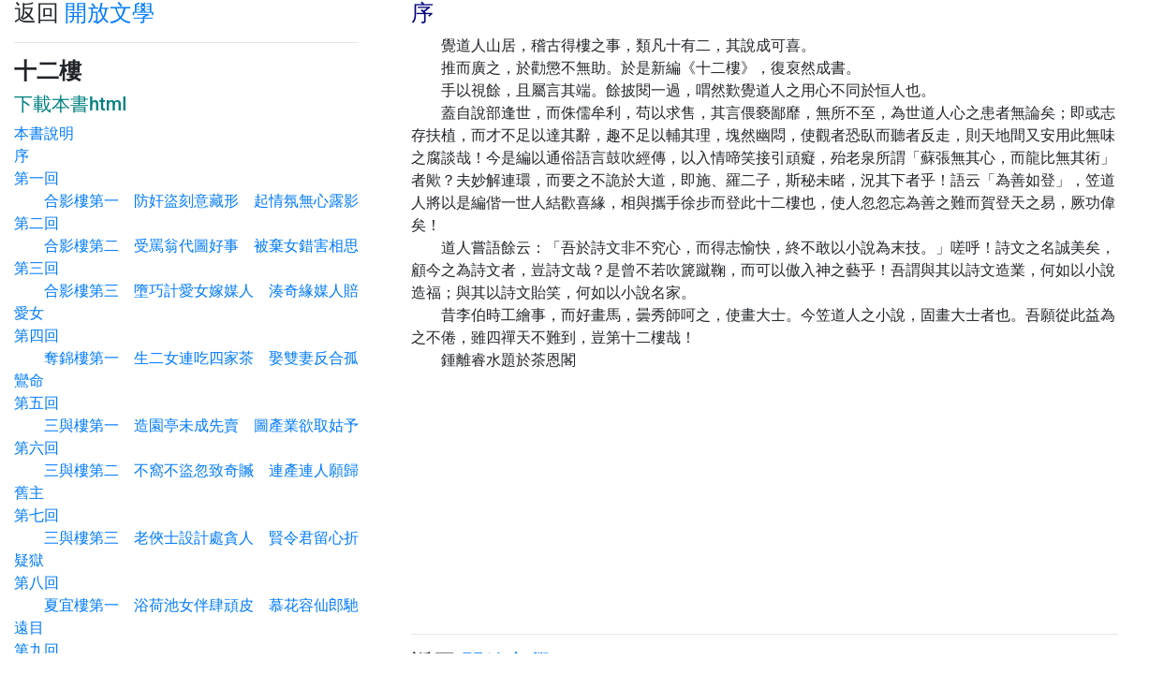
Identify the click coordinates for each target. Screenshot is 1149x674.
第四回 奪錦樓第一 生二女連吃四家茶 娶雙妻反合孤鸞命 (186, 358)
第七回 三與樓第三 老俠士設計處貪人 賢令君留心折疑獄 (186, 537)
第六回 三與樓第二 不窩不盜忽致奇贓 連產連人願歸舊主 (186, 470)
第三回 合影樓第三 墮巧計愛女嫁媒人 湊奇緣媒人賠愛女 (186, 290)
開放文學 (110, 13)
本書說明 (44, 133)
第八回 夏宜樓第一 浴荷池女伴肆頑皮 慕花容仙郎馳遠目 (186, 605)
